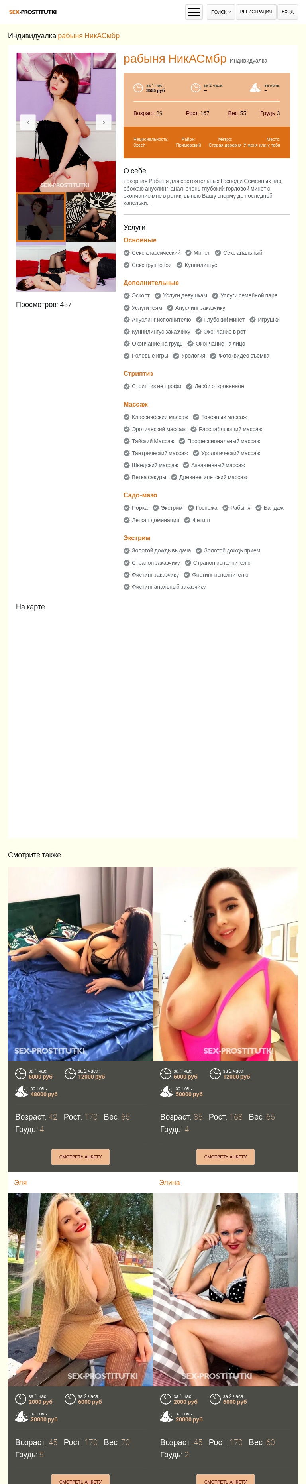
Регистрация (256, 11)
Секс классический (156, 253)
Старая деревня (225, 145)
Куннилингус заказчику (161, 331)
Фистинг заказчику (155, 575)
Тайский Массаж (153, 441)
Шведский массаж (155, 465)
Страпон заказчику (156, 563)
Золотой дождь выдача (161, 550)
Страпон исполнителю (222, 563)
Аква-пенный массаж (218, 465)
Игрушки (269, 319)
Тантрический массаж (160, 453)
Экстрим (172, 508)
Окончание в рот (225, 331)
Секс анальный (243, 253)
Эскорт (141, 295)
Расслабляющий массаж (230, 429)
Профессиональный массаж (223, 441)
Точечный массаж (224, 417)
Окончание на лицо (220, 343)
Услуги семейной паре (248, 295)
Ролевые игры (150, 355)
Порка (140, 508)
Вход (288, 11)
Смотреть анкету (80, 1157)
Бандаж (274, 508)
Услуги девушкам (185, 295)
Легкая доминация (155, 520)
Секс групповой (152, 265)
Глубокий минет (224, 319)
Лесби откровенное (219, 386)
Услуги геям (147, 308)
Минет (202, 253)
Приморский (188, 145)
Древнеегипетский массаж (213, 477)
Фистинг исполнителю (220, 575)
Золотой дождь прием (232, 550)
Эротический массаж (159, 429)
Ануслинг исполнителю (161, 319)
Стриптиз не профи (156, 386)
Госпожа (207, 508)
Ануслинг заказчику (200, 308)
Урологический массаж (230, 453)
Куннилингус (201, 265)
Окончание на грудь (157, 343)
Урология (193, 355)
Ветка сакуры (149, 477)
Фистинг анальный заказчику (169, 587)
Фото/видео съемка (243, 355)
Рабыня (241, 508)
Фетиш (201, 520)
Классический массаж (160, 417)
